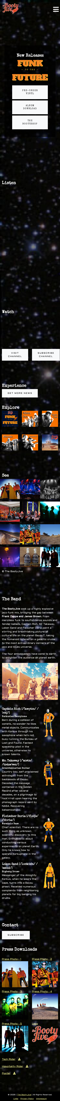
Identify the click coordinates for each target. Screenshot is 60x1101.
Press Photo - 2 (42, 959)
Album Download (30, 107)
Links (15, 1099)
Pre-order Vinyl (30, 92)
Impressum (41, 1099)
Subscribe (16, 935)
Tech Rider (11, 1059)
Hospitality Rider (15, 1066)
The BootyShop (30, 122)
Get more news (20, 393)
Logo (35, 1024)
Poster (9, 1073)
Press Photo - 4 (42, 991)
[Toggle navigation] (55, 8)
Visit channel (15, 354)
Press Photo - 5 (12, 1024)
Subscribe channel (46, 354)
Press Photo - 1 (11, 959)
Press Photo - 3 (12, 991)
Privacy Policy (27, 1099)
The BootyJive (24, 1095)
